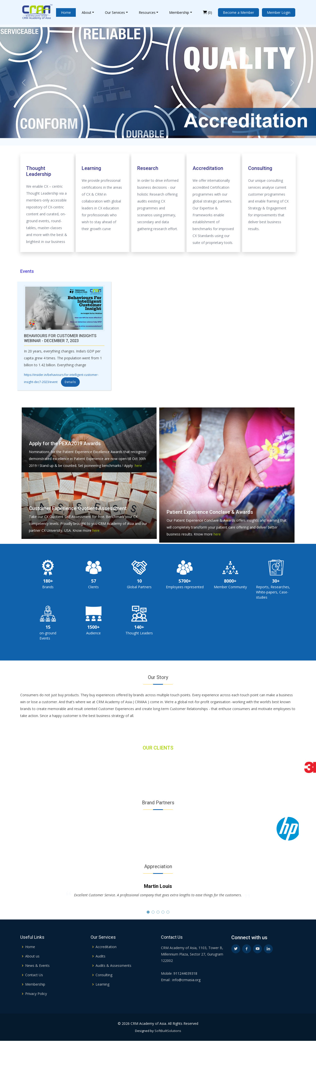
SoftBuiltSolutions (168, 1045)
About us (32, 971)
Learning (102, 999)
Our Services (115, 12)
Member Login (278, 12)
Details (70, 382)
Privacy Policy (36, 1008)
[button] (148, 912)
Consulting (104, 990)
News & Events (37, 980)
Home (66, 12)
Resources (147, 12)
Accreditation (106, 961)
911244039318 (185, 988)
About (86, 12)
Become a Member (238, 12)
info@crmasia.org (185, 994)
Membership (179, 12)
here (137, 465)
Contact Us (34, 990)
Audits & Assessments (113, 980)
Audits (100, 971)
